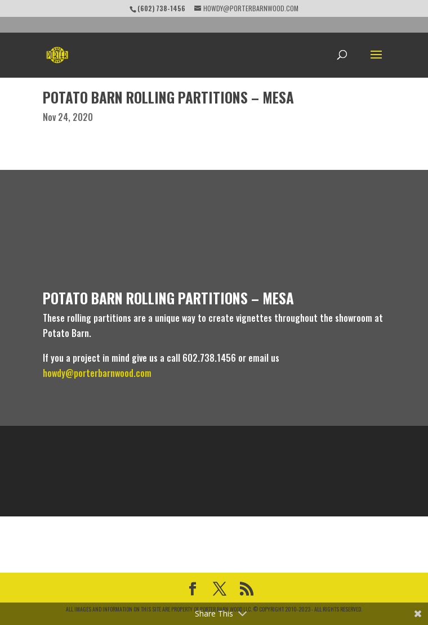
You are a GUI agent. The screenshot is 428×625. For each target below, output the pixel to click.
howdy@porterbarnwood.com (97, 373)
